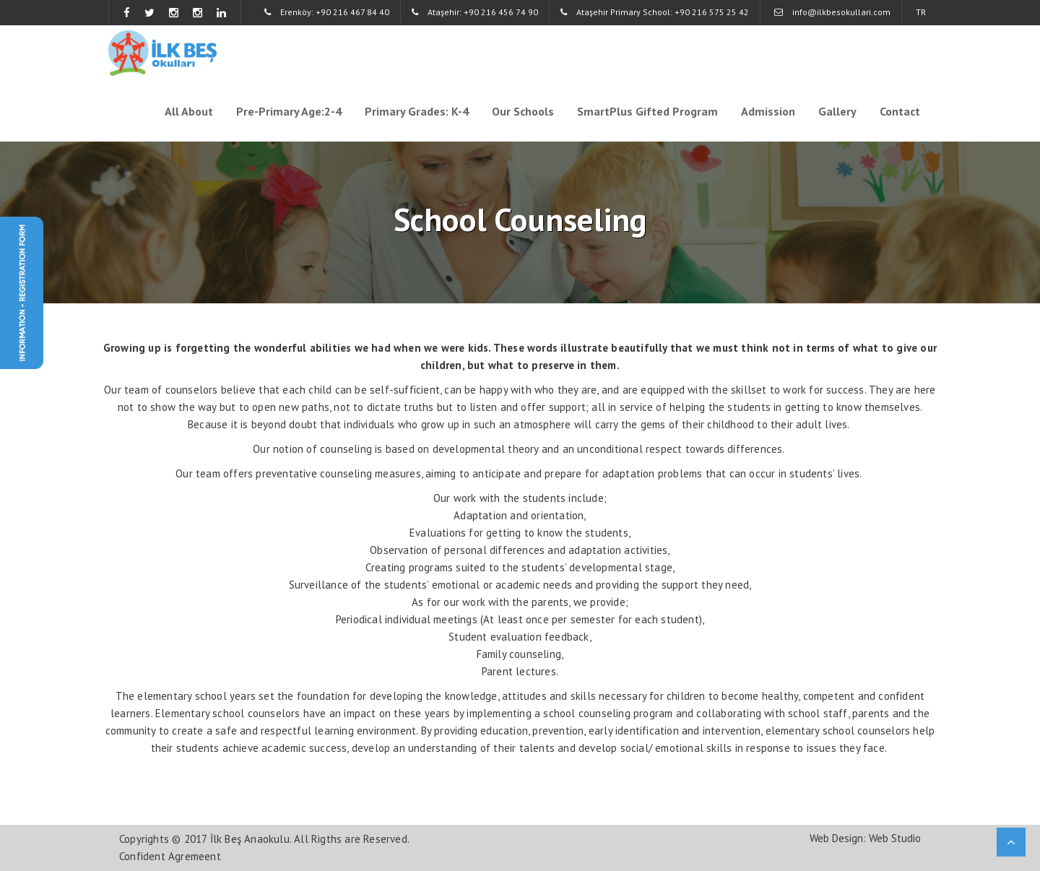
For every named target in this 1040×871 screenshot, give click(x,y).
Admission (768, 111)
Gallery (837, 111)
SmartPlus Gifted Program (647, 111)
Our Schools (523, 111)
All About (189, 111)
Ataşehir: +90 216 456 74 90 (475, 11)
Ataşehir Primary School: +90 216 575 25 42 (654, 11)
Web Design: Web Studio (865, 838)
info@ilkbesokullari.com (832, 11)
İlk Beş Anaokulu (250, 839)
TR (921, 11)
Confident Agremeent (170, 856)
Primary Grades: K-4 (417, 111)
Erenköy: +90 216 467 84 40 (326, 11)
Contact (900, 111)
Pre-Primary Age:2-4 (289, 111)
